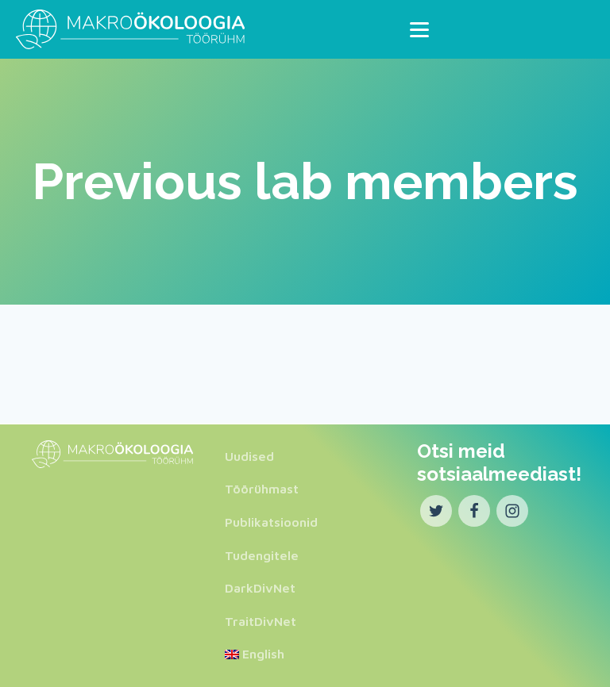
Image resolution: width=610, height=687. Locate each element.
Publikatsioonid (271, 522)
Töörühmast (262, 489)
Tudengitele (262, 555)
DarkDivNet (260, 588)
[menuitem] (271, 654)
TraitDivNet (260, 621)
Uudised (249, 456)
